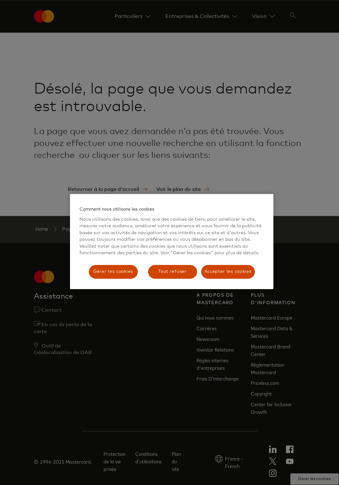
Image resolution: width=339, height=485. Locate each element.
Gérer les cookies (113, 271)
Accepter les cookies (228, 271)
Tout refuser (172, 271)
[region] (171, 241)
